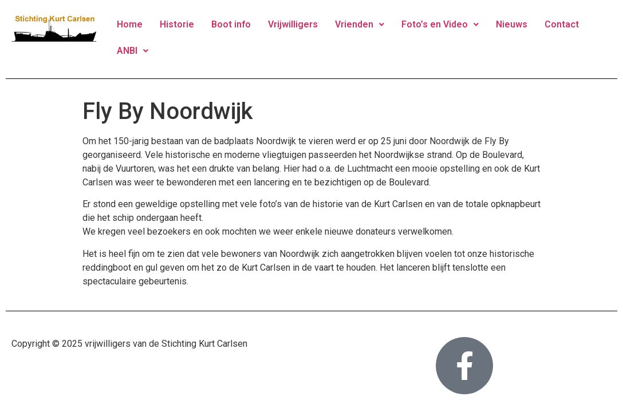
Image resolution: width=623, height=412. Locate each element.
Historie (177, 24)
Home (130, 24)
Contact (562, 24)
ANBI (132, 50)
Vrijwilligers (293, 24)
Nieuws (511, 24)
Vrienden (359, 24)
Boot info (231, 24)
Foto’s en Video (440, 24)
